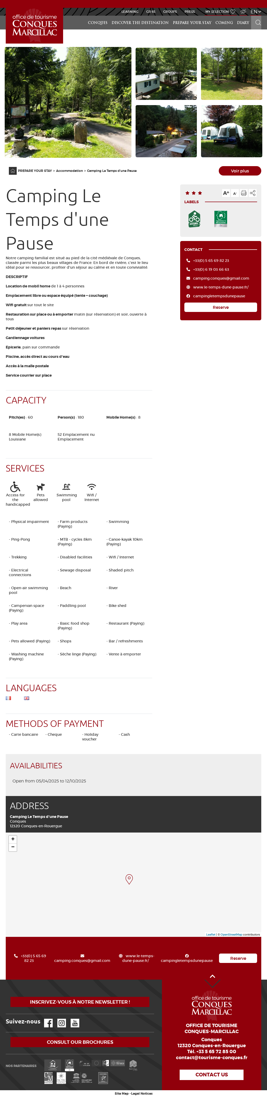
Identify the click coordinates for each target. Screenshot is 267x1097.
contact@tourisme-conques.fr (211, 1057)
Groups (170, 12)
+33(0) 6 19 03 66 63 (211, 269)
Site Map (122, 1094)
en (254, 11)
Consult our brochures (80, 1042)
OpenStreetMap (231, 934)
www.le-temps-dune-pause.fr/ (220, 287)
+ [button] (13, 839)
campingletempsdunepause (219, 296)
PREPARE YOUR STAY (192, 23)
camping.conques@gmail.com (221, 278)
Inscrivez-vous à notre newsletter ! (80, 1002)
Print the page (244, 193)
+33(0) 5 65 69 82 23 (211, 260)
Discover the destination (140, 23)
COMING (224, 23)
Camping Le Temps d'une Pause (112, 171)
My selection (217, 12)
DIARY (243, 23)
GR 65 (150, 12)
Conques (97, 23)
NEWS (134, 3)
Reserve (221, 307)
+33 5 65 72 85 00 (216, 1051)
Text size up (226, 193)
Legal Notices (142, 1094)
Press (190, 12)
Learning (130, 12)
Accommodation (69, 171)
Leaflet (210, 934)
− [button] (13, 847)
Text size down (235, 193)
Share (253, 193)
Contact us (212, 1074)
